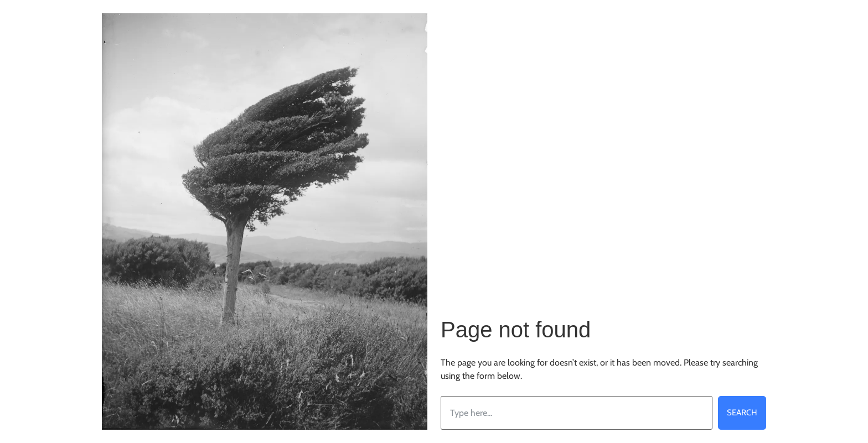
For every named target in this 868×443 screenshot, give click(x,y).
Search (742, 413)
